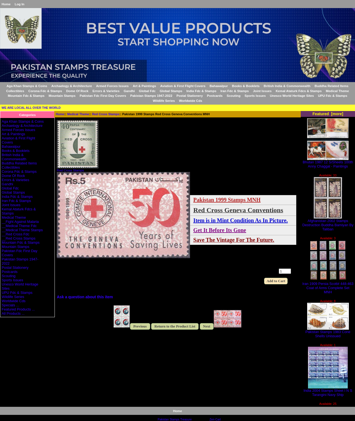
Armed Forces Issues (112, 86)
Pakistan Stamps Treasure (175, 419)
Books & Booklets (246, 86)
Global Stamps (171, 91)
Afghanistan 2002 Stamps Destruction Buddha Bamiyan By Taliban (328, 223)
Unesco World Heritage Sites (292, 95)
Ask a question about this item (85, 297)
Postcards (215, 95)
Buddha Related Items (332, 86)
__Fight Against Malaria (20, 222)
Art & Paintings (144, 86)
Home (6, 4)
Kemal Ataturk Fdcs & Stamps (299, 91)
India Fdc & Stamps (201, 91)
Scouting (234, 95)
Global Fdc (147, 91)
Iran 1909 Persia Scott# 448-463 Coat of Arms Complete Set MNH (328, 286)
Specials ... (10, 305)
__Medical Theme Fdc (19, 226)
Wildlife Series (164, 100)
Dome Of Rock (77, 91)
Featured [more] (327, 114)
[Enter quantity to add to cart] (285, 271)
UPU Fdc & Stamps (332, 95)
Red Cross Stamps (105, 114)
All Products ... (13, 313)
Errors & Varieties (105, 91)
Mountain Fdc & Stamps (26, 95)
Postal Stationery (189, 95)
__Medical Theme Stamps (22, 230)
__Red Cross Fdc (15, 234)
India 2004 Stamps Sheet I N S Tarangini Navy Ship (328, 391)
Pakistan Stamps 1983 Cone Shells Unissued (328, 332)
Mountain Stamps (62, 95)
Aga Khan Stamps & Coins (26, 86)
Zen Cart (215, 419)
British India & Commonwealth (287, 86)
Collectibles (15, 91)
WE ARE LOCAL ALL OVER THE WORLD (31, 107)
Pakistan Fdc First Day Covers (103, 95)
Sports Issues (255, 95)
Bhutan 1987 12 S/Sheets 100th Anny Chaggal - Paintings (328, 162)
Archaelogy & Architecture (71, 86)
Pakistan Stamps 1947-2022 (151, 95)
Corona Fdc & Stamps (45, 91)
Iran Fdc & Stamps (235, 91)
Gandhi (129, 91)
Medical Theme (78, 114)
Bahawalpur (218, 86)
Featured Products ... (18, 309)
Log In (19, 4)
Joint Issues (262, 91)
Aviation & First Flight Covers (183, 86)
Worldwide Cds (190, 100)
